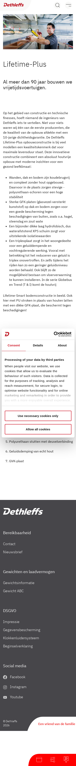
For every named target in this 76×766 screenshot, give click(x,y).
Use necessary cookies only (38, 416)
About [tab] (62, 345)
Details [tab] (38, 345)
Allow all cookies (38, 429)
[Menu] (66, 5)
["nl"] (23, 511)
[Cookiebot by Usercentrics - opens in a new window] (54, 334)
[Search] (57, 5)
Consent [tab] (13, 345)
